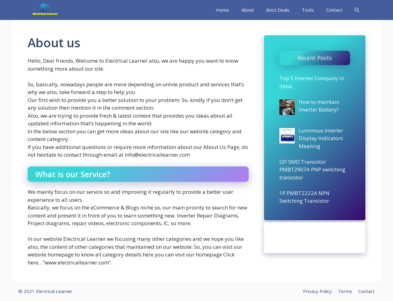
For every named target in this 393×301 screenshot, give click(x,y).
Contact (334, 10)
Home (222, 10)
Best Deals (278, 10)
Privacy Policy (317, 291)
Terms (345, 291)
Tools (308, 10)
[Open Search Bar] (356, 10)
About (247, 10)
